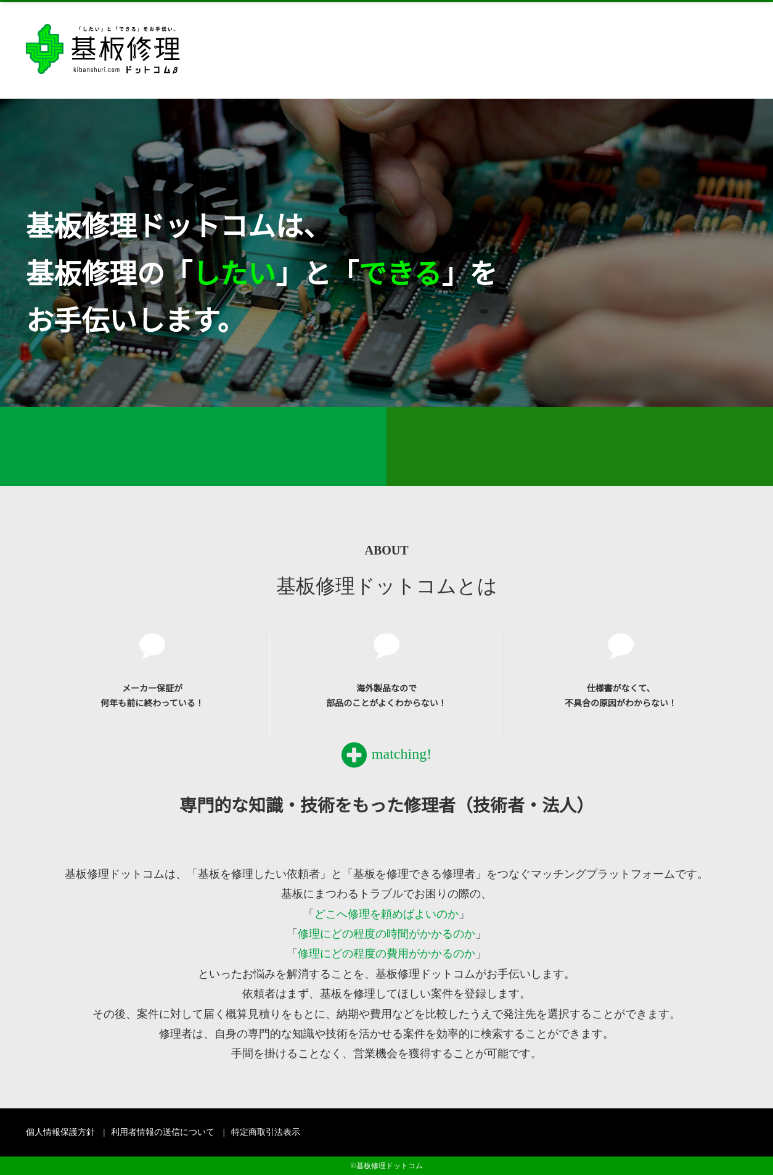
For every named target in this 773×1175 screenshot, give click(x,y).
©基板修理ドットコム (386, 1165)
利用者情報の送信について (163, 1132)
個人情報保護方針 (60, 1132)
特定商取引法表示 (265, 1132)
